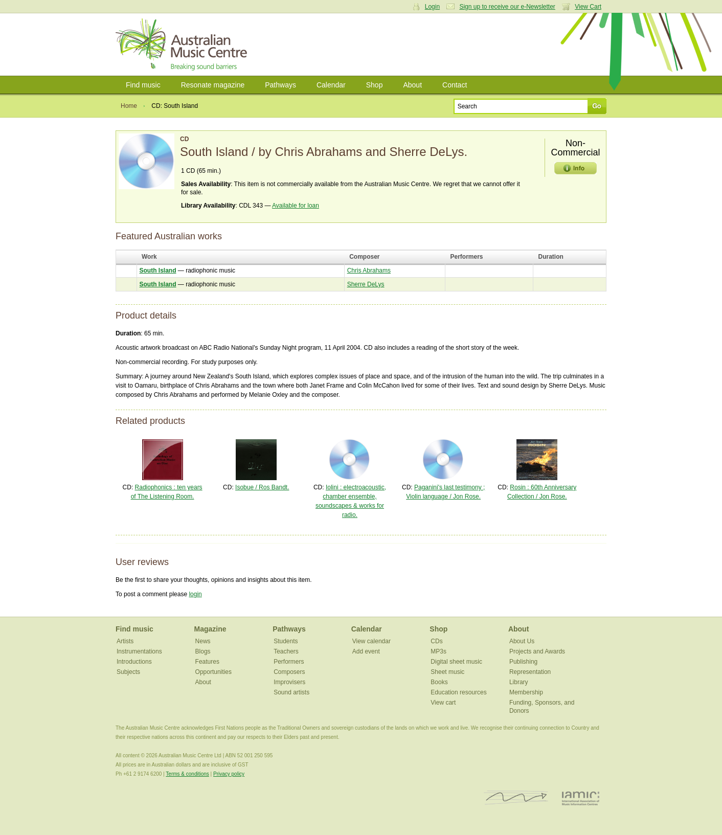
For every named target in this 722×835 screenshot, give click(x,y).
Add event (366, 651)
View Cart (588, 6)
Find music (143, 85)
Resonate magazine (213, 85)
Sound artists (291, 692)
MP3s (438, 651)
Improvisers (289, 682)
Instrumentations (139, 651)
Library (518, 682)
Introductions (134, 661)
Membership (526, 692)
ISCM (516, 798)
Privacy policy (228, 774)
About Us (521, 641)
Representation (530, 671)
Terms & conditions (187, 774)
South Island (158, 270)
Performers (289, 661)
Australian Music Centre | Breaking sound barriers (183, 44)
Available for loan (295, 205)
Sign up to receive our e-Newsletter (507, 6)
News (203, 641)
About (412, 85)
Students (286, 641)
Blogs (203, 651)
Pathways (280, 85)
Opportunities (213, 671)
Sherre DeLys (366, 284)
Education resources (458, 692)
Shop (374, 85)
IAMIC (580, 798)
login (195, 594)
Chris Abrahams (369, 270)
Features (207, 661)
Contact (454, 85)
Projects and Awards (537, 651)
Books (439, 682)
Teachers (286, 651)
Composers (289, 671)
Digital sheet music (456, 661)
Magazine (210, 629)
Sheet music (447, 671)
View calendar (371, 641)
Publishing (523, 661)
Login (432, 6)
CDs (436, 641)
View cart (443, 702)
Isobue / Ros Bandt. (262, 487)
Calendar (331, 85)
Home (129, 105)
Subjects (128, 671)
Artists (125, 641)
